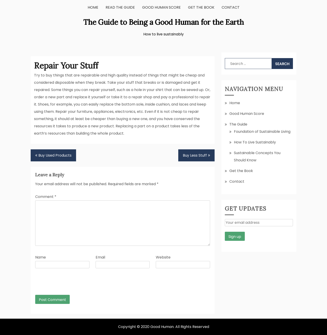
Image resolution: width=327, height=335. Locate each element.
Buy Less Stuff (195, 155)
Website (163, 257)
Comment (45, 196)
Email (100, 257)
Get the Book (201, 7)
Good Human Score (161, 7)
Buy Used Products (55, 155)
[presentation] (66, 284)
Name (40, 257)
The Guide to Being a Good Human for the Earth (163, 22)
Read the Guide (120, 7)
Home (93, 7)
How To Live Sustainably (255, 142)
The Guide (238, 124)
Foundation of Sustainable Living (262, 131)
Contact (231, 7)
